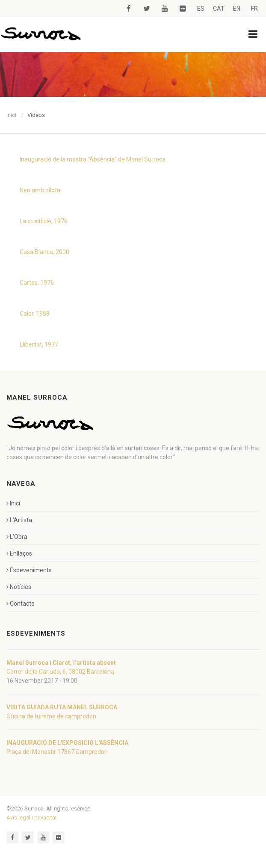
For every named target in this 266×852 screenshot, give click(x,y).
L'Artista (19, 520)
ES (200, 8)
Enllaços (19, 553)
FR (254, 8)
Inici (11, 115)
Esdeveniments (29, 570)
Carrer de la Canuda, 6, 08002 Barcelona (60, 671)
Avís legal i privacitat (31, 817)
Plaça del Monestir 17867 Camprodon (57, 751)
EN (236, 8)
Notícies (18, 586)
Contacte (20, 603)
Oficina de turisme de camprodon (51, 716)
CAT (219, 8)
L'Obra (16, 536)
